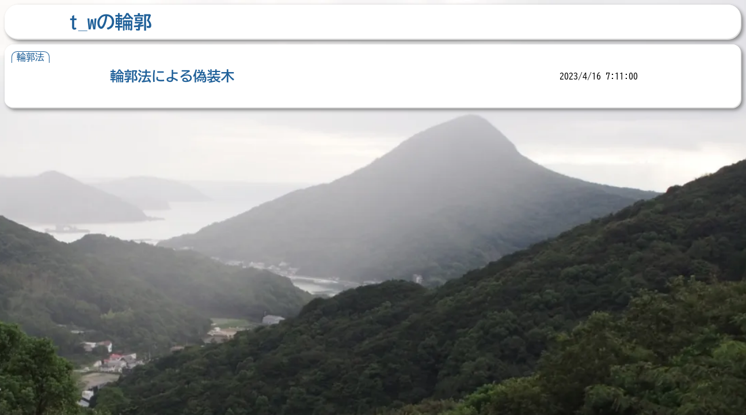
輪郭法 (30, 57)
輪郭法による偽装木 (172, 76)
